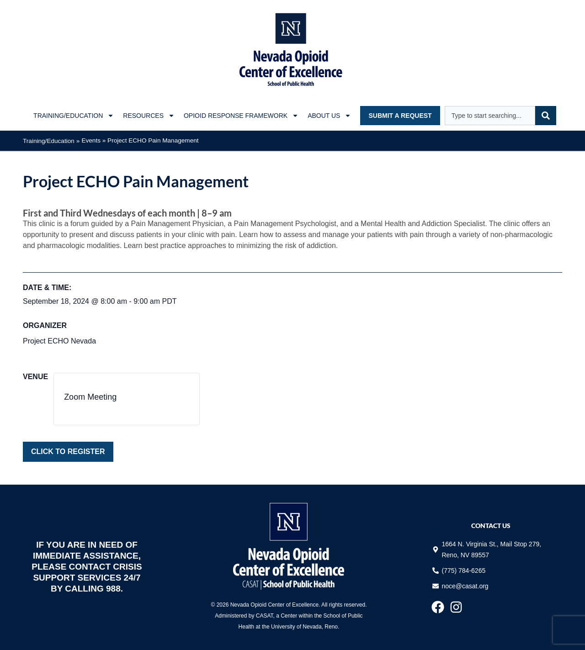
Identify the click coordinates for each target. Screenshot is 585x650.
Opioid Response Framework (241, 115)
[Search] (545, 115)
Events (91, 140)
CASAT (264, 616)
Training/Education (73, 115)
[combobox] (490, 115)
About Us (329, 115)
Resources (149, 115)
